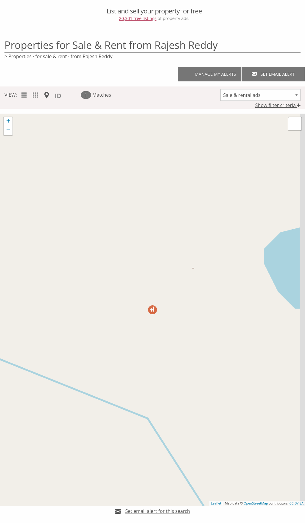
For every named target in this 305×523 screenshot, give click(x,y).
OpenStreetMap (256, 503)
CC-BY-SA (297, 503)
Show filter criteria (278, 105)
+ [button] (8, 121)
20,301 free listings (138, 18)
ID (58, 96)
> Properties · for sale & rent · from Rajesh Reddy (58, 56)
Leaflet (216, 503)
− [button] (8, 130)
